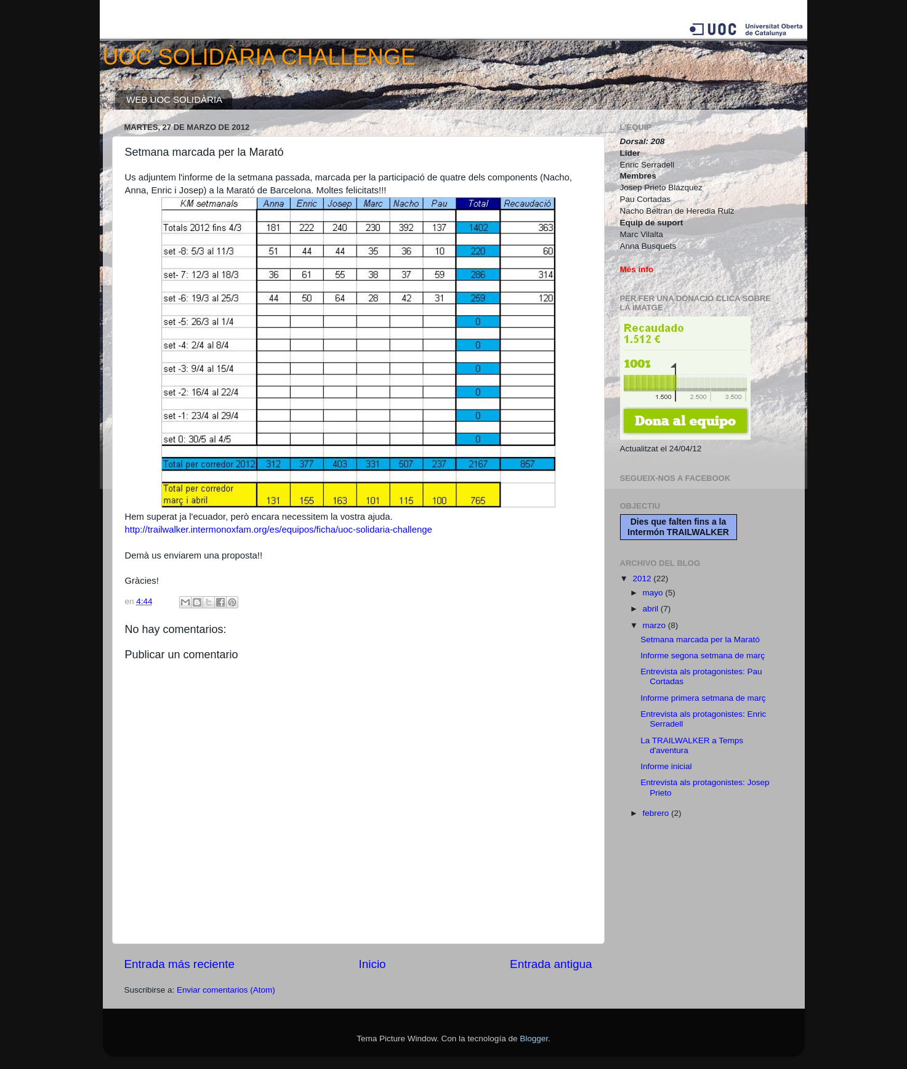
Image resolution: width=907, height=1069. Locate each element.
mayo (654, 592)
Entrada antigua (551, 964)
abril (652, 608)
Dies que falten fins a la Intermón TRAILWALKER (678, 527)
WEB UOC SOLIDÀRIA (174, 99)
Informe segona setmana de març (702, 655)
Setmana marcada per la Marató (700, 639)
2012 (642, 578)
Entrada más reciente (179, 964)
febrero (657, 813)
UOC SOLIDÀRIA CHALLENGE (259, 57)
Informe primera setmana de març (702, 698)
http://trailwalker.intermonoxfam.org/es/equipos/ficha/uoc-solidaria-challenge (278, 529)
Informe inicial (665, 766)
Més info (637, 269)
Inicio (372, 964)
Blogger (534, 1038)
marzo (655, 625)
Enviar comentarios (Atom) (226, 989)
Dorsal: (635, 141)
